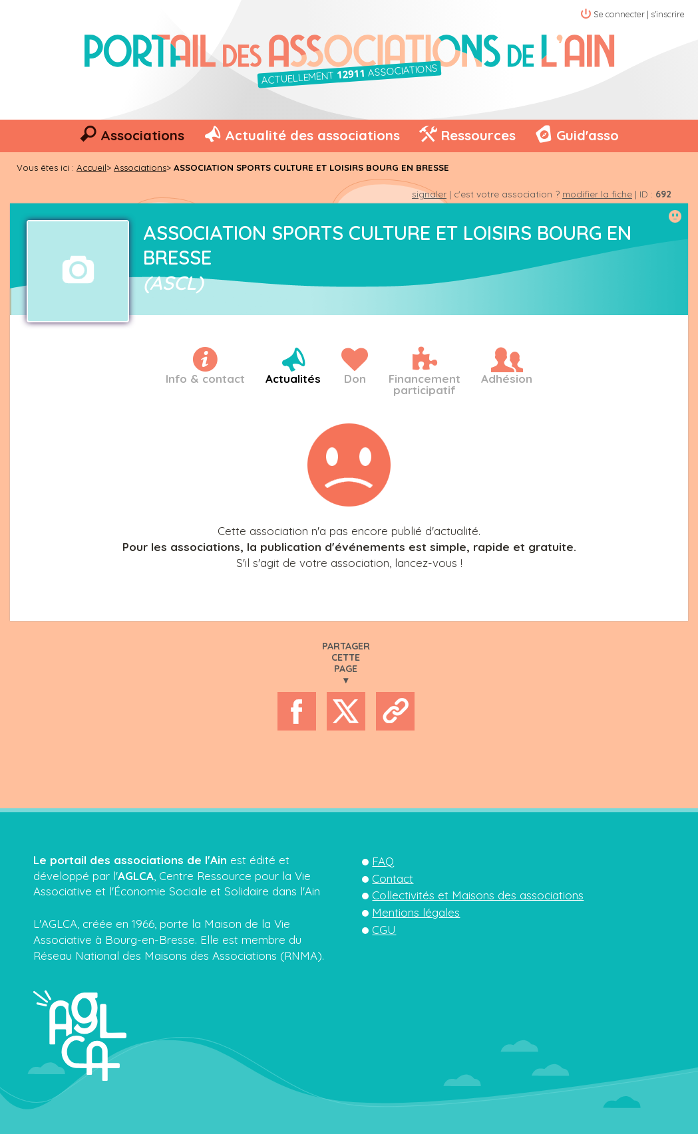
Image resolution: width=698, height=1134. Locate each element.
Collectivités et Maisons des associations (478, 895)
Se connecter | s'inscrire (639, 14)
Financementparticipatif (424, 384)
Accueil (91, 167)
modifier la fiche (597, 193)
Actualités (293, 379)
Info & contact (205, 379)
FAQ (383, 861)
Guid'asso (587, 135)
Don (355, 379)
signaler (429, 193)
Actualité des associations (312, 135)
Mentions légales (416, 912)
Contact (392, 878)
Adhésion (506, 379)
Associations (142, 135)
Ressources (478, 135)
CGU (384, 930)
